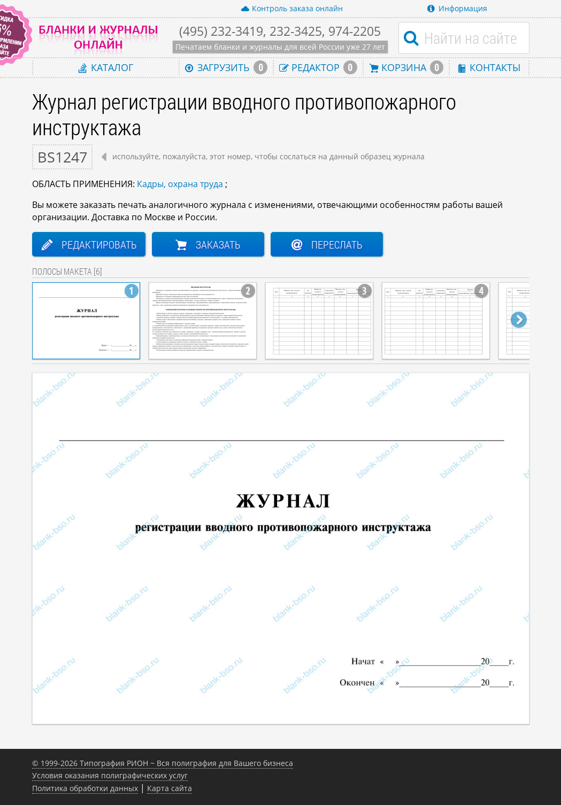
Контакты (488, 67)
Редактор (318, 67)
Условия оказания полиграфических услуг (110, 775)
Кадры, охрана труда (180, 184)
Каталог (106, 67)
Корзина (406, 67)
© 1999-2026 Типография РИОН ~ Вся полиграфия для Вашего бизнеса (162, 763)
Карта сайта (169, 788)
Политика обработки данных (85, 788)
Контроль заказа (292, 8)
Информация (457, 8)
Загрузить (226, 67)
